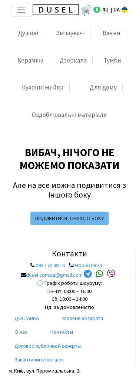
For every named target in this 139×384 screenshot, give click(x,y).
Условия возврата (82, 318)
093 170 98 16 (50, 265)
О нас (20, 332)
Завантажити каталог (39, 359)
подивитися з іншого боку (69, 218)
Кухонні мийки (43, 87)
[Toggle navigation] (21, 10)
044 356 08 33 (87, 265)
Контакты (61, 332)
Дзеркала (73, 60)
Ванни (111, 33)
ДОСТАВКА (26, 318)
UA (117, 9)
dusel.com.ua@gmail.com (54, 275)
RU (106, 9)
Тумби (112, 60)
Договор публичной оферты (47, 346)
